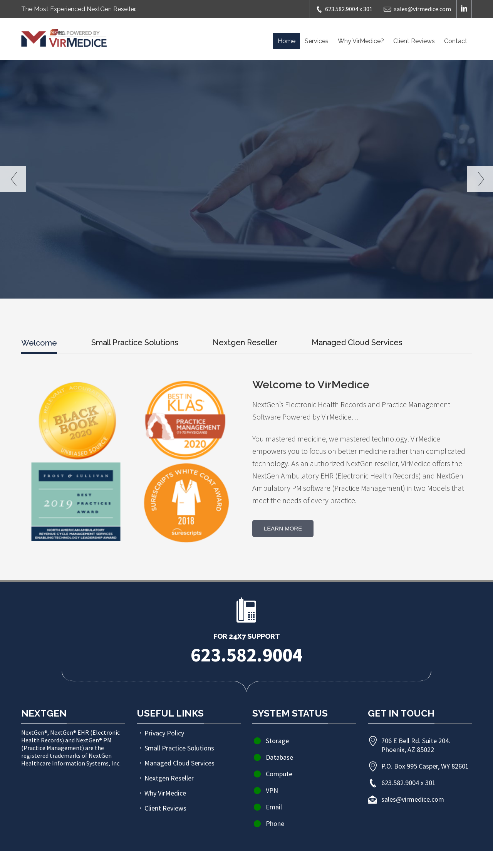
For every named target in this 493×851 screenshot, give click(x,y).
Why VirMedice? (361, 41)
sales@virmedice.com (417, 9)
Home (286, 41)
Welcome (39, 342)
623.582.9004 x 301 (343, 9)
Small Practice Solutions (134, 342)
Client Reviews (414, 41)
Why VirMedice (165, 793)
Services (317, 41)
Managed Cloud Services (357, 342)
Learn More (283, 528)
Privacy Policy (164, 732)
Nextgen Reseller (245, 342)
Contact (455, 41)
